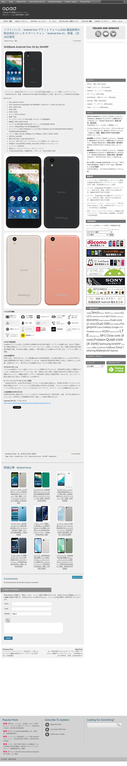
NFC (103, 335)
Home (3, 2)
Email (6, 608)
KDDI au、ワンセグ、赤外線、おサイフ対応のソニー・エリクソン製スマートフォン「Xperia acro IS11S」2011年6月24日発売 (21, 728)
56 (5, 738)
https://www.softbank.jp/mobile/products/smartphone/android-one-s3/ (27, 403)
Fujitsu (99, 327)
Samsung (105, 343)
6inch (102, 313)
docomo (92, 320)
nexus (98, 336)
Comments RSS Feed (55, 731)
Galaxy (107, 327)
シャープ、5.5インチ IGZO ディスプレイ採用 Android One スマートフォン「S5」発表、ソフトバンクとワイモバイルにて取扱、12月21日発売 (18, 496)
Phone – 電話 (7, 21)
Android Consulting (54, 2)
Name (6, 603)
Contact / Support (71, 2)
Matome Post (21, 2)
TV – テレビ (52, 21)
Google (115, 327)
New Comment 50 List (37, 2)
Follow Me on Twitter (55, 736)
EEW (112, 324)
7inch (107, 313)
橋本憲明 (90, 138)
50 (5, 746)
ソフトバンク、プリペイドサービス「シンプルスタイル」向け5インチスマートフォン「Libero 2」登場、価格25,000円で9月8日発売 (105, 131)
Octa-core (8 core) (34, 456)
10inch (117, 313)
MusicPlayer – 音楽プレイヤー (97, 97)
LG (117, 331)
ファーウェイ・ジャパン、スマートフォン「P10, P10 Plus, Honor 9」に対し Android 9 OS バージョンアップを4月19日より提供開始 (105, 205)
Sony (119, 347)
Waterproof (52, 456)
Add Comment (77, 577)
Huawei (90, 331)
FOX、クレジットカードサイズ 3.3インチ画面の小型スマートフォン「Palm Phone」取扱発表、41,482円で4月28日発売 (105, 213)
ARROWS (96, 317)
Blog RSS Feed (53, 726)
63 (5, 733)
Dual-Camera (104, 320)
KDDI (105, 331)
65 (5, 726)
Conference (119, 316)
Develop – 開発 (92, 101)
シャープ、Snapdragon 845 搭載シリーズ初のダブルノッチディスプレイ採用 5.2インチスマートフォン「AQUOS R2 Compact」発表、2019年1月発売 (41, 562)
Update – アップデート (95, 104)
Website (7, 613)
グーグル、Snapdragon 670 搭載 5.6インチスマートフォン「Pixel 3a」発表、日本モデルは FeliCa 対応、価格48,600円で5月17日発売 (105, 198)
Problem (100, 339)
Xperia (114, 350)
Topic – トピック (93, 107)
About (11, 2)
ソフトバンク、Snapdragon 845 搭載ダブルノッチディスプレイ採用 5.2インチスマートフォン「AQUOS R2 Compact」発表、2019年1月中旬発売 (64, 562)
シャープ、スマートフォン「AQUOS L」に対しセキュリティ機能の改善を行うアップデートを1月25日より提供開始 (20, 655)
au (107, 316)
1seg (88, 313)
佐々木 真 (90, 162)
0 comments (76, 454)
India (96, 332)
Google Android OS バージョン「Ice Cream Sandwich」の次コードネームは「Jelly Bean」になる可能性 (105, 165)
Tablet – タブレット (21, 21)
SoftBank (110, 347)
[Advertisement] (95, 24)
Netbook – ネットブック (38, 21)
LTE (26, 456)
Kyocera (113, 332)
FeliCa (117, 324)
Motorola (92, 336)
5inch (11, 456)
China (112, 316)
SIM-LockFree (98, 347)
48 (5, 754)
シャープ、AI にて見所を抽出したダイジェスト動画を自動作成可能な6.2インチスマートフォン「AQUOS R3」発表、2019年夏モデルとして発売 (105, 182)
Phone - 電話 (13, 41)
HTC (121, 327)
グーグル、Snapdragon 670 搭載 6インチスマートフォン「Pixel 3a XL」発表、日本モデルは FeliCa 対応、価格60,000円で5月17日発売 (105, 190)
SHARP (44, 456)
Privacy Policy (85, 2)
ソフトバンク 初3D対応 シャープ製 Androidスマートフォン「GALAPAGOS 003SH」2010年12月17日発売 (21, 741)
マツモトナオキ (92, 128)
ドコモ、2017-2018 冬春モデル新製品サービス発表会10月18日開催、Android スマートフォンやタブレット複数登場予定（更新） (21, 748)
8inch (112, 313)
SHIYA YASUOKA (93, 116)
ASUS (102, 316)
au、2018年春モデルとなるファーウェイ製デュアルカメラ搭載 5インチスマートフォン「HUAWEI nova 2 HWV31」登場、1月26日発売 (64, 655)
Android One (18, 456)
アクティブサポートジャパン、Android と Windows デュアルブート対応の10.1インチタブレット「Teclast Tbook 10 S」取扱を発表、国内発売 (105, 140)
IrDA (100, 332)
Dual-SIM (103, 323)
